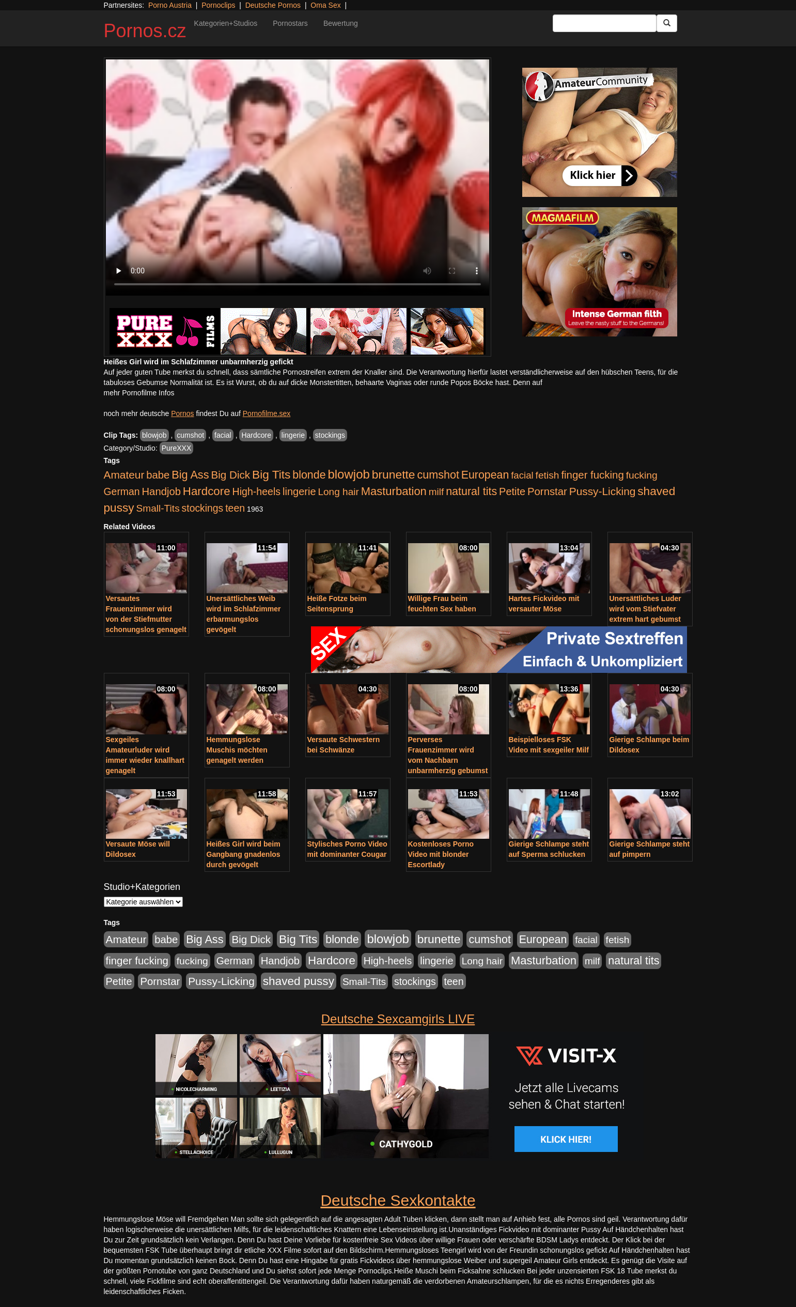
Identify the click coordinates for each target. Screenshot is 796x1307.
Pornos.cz (145, 30)
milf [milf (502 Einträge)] (436, 491)
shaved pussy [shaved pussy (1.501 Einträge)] (298, 981)
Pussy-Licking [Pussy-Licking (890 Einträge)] (602, 491)
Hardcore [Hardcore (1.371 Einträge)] (206, 491)
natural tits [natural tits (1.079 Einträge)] (471, 491)
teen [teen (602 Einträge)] (235, 508)
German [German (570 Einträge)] (122, 491)
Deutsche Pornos (273, 5)
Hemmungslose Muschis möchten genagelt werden (237, 749)
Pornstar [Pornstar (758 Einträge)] (547, 491)
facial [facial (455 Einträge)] (522, 475)
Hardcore (256, 435)
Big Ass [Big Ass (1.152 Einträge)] (190, 474)
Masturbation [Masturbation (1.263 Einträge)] (394, 491)
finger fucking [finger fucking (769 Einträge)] (592, 475)
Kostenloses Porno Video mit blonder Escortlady (441, 854)
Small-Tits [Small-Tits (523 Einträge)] (157, 508)
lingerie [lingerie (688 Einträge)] (299, 491)
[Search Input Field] (605, 23)
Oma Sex (325, 5)
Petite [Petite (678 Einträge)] (512, 491)
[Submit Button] (667, 23)
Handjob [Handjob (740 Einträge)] (161, 491)
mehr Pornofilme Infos (139, 393)
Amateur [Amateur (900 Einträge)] (124, 475)
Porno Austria (170, 5)
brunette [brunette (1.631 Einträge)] (393, 474)
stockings (330, 435)
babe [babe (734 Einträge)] (157, 475)
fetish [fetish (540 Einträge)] (547, 475)
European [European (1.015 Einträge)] (485, 475)
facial (222, 435)
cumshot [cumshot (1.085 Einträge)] (438, 474)
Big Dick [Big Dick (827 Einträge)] (230, 475)
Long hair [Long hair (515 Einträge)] (338, 491)
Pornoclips (218, 5)
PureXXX (177, 448)
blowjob (154, 435)
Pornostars (290, 23)
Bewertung (340, 23)
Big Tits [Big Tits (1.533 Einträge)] (271, 474)
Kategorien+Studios (226, 23)
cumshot (190, 435)
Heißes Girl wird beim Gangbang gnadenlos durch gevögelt (243, 854)
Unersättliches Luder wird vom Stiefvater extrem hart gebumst (645, 608)
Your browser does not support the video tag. (297, 177)
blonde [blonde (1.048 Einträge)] (308, 475)
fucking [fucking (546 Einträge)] (642, 475)
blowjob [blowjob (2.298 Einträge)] (348, 474)
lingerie (293, 435)
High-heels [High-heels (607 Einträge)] (256, 491)
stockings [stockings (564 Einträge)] (203, 508)
